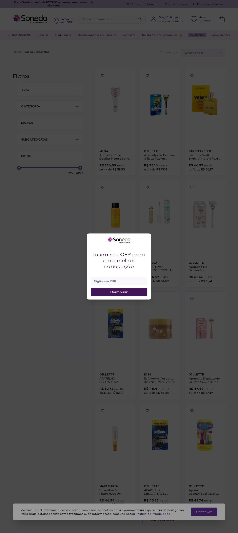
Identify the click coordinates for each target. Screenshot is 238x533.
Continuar (119, 292)
